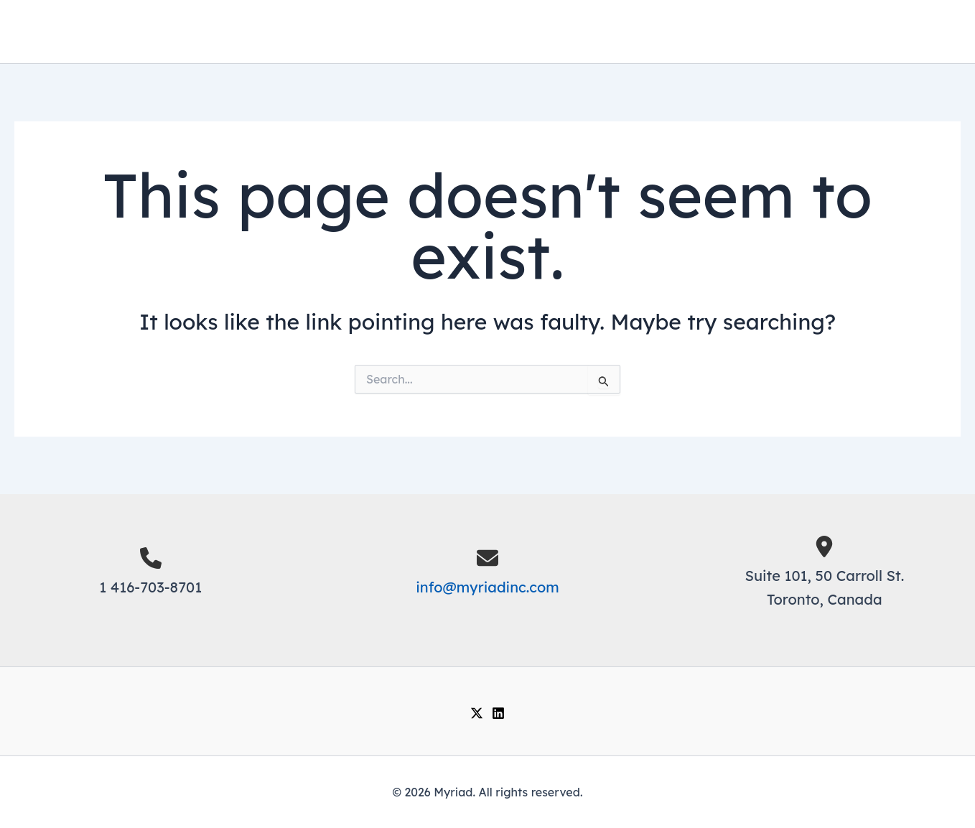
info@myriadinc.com (487, 587)
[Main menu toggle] (937, 32)
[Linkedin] (498, 713)
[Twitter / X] (476, 713)
